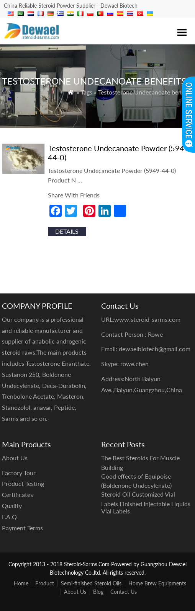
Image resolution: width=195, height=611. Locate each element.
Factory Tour (19, 472)
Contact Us (123, 591)
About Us (75, 591)
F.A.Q (9, 516)
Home (21, 583)
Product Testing (23, 483)
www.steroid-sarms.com (147, 319)
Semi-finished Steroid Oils (91, 583)
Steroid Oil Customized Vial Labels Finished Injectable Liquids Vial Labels (145, 502)
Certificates (17, 494)
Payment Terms (22, 527)
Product (44, 583)
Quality (12, 505)
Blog (98, 591)
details (67, 231)
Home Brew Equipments (157, 583)
